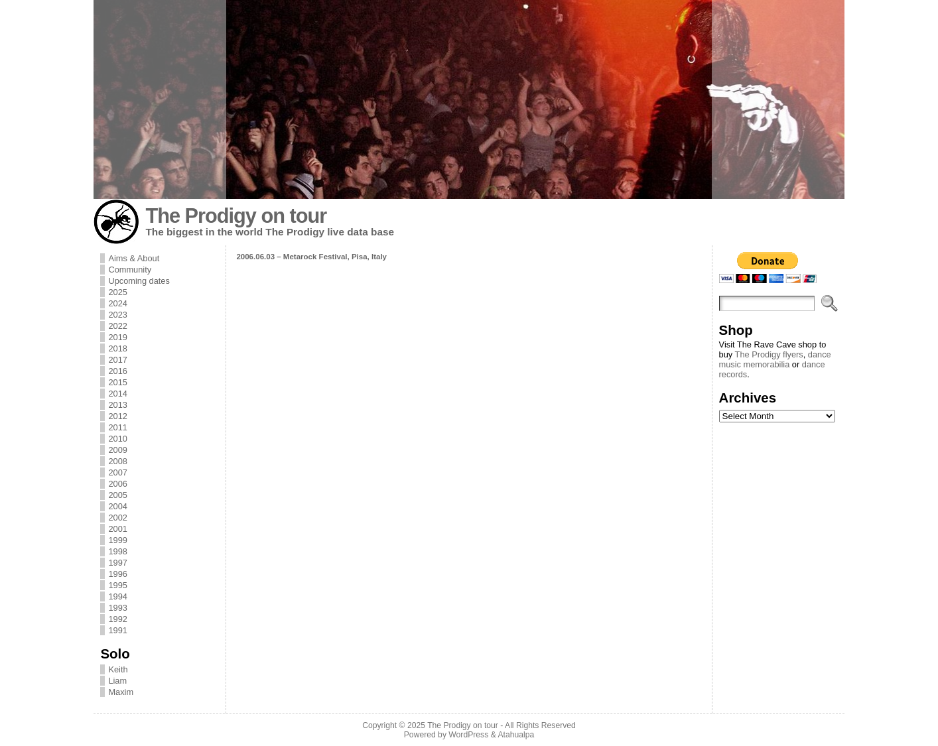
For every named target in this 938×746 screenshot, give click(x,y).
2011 (117, 427)
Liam (117, 681)
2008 (117, 461)
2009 (117, 450)
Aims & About (133, 258)
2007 (117, 472)
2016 (117, 371)
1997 (117, 563)
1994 (117, 596)
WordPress (468, 734)
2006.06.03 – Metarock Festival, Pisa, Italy (311, 257)
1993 (117, 608)
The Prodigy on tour (235, 215)
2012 (117, 416)
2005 (117, 495)
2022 (117, 326)
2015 (117, 382)
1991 (117, 630)
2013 (117, 405)
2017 (117, 360)
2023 (117, 315)
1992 (117, 619)
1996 (117, 574)
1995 (117, 585)
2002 (117, 518)
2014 (117, 394)
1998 (117, 551)
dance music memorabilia (775, 359)
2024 (117, 303)
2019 (117, 337)
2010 (117, 439)
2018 (117, 348)
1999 (117, 540)
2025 (117, 292)
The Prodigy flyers (769, 354)
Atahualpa (516, 734)
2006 (117, 484)
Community (129, 270)
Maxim (120, 692)
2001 (117, 529)
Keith (117, 669)
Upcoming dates (138, 281)
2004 (117, 506)
